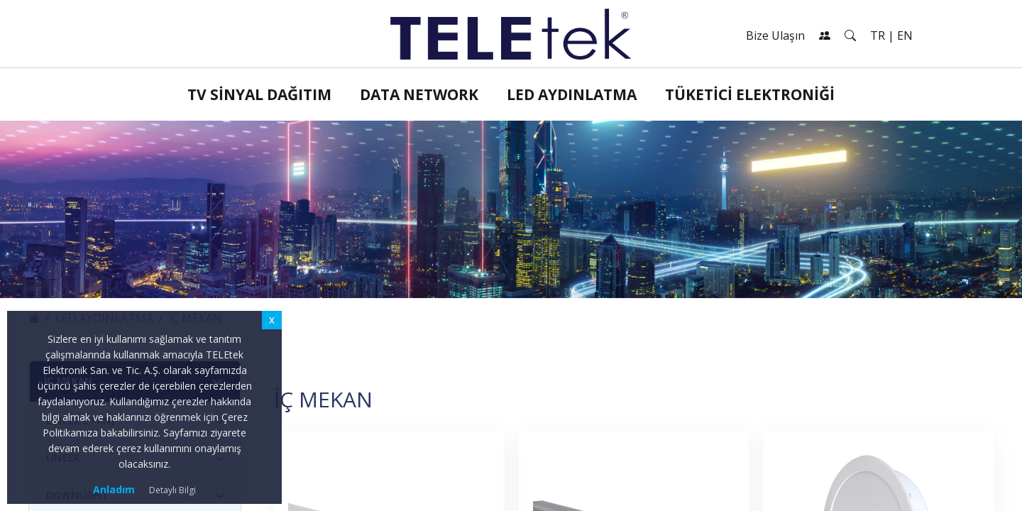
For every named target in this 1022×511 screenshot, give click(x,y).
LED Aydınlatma (572, 94)
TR (877, 35)
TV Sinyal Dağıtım (259, 94)
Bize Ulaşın (775, 35)
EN (905, 35)
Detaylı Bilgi (172, 490)
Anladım (114, 489)
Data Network (419, 94)
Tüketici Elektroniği (750, 94)
